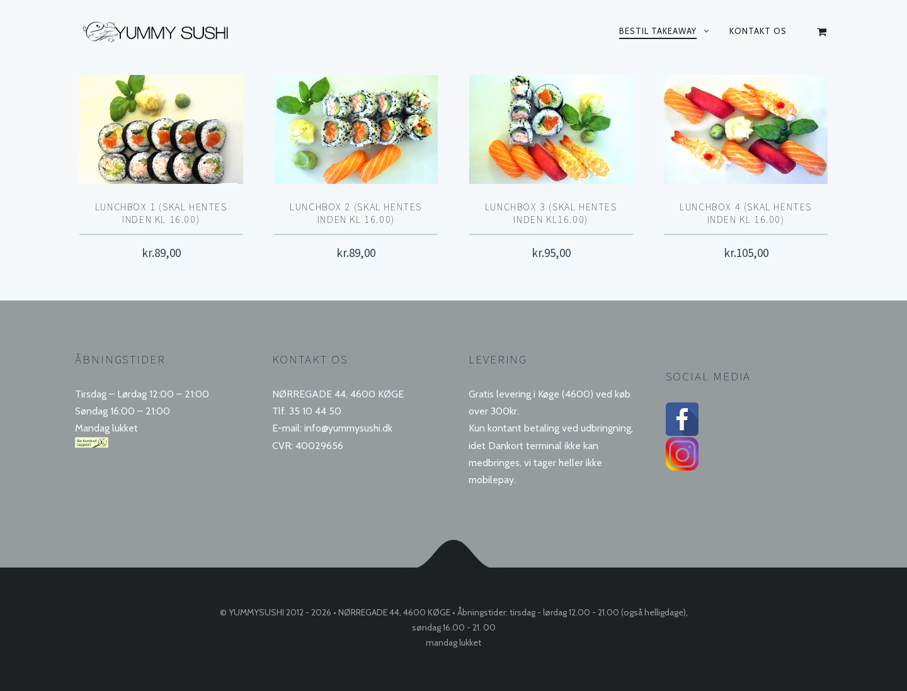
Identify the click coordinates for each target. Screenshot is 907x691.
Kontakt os (758, 31)
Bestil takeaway (658, 31)
